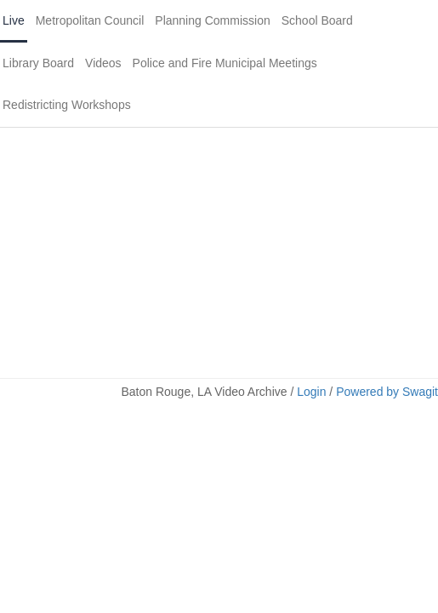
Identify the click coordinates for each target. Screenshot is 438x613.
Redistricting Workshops (67, 105)
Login (311, 391)
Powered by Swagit (387, 391)
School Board (317, 20)
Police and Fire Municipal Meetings (225, 63)
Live (14, 20)
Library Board (38, 63)
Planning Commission (212, 20)
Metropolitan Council (90, 20)
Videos (103, 63)
